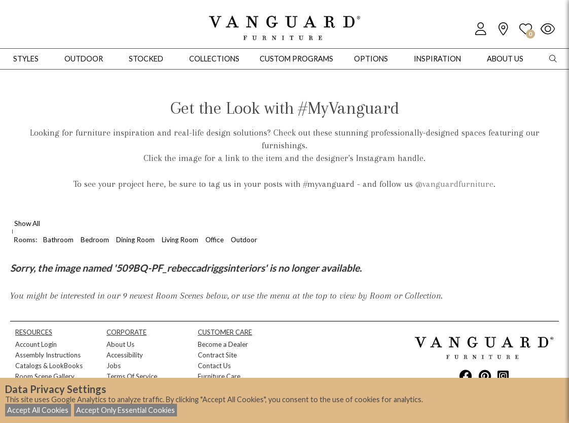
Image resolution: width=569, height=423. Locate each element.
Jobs (113, 366)
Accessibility (124, 355)
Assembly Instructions (48, 355)
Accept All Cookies (37, 410)
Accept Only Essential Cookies (125, 410)
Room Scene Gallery (45, 376)
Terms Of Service (131, 376)
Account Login (36, 344)
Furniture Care (219, 376)
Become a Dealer (223, 344)
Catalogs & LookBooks (49, 366)
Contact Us (214, 366)
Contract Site (217, 355)
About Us (120, 344)
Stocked (146, 58)
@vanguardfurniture (454, 184)
